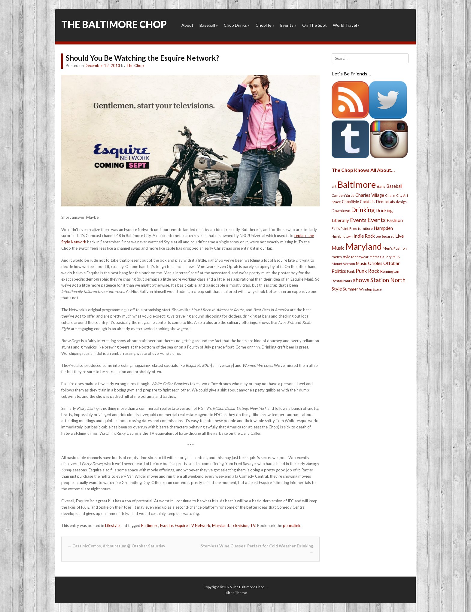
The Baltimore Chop (114, 24)
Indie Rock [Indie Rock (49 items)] (364, 236)
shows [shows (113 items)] (361, 279)
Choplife (265, 25)
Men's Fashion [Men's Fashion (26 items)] (395, 248)
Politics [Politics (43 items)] (339, 271)
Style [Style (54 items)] (337, 288)
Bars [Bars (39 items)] (381, 186)
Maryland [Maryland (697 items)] (363, 246)
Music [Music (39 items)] (361, 263)
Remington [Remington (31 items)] (389, 271)
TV (252, 525)
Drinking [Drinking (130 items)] (363, 209)
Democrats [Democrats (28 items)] (385, 201)
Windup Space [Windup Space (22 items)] (370, 289)
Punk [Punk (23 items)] (351, 271)
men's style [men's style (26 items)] (341, 256)
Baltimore (149, 525)
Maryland (220, 525)
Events (288, 25)
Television (239, 525)
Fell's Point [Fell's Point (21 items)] (340, 228)
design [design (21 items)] (401, 202)
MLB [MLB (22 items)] (396, 257)
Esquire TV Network (192, 525)
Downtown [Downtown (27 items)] (341, 211)
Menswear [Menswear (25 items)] (360, 256)
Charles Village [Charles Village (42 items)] (369, 195)
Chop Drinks (237, 25)
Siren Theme (236, 592)
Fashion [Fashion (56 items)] (395, 220)
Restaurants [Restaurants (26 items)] (342, 281)
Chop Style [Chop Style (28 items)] (350, 201)
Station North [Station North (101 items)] (388, 279)
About (187, 25)
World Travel (346, 25)
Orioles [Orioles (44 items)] (375, 263)
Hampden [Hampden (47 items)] (383, 228)
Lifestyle (112, 525)
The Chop (135, 65)
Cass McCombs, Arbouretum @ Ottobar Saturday (116, 545)
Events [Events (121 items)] (376, 219)
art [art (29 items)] (334, 186)
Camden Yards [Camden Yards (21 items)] (343, 195)
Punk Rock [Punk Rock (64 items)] (367, 271)
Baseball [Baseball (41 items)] (394, 186)
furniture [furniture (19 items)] (365, 228)
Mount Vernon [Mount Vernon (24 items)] (343, 263)
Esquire (166, 525)
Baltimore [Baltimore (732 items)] (356, 184)
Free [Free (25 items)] (353, 228)
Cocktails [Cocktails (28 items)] (367, 201)
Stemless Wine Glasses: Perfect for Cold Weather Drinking (257, 549)
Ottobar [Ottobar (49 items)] (391, 263)
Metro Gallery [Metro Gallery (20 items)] (380, 257)
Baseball (208, 25)
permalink (291, 525)
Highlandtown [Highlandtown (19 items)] (342, 236)
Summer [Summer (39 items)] (350, 288)
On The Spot (314, 25)
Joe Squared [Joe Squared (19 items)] (385, 236)
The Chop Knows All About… (363, 170)
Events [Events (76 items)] (358, 220)
